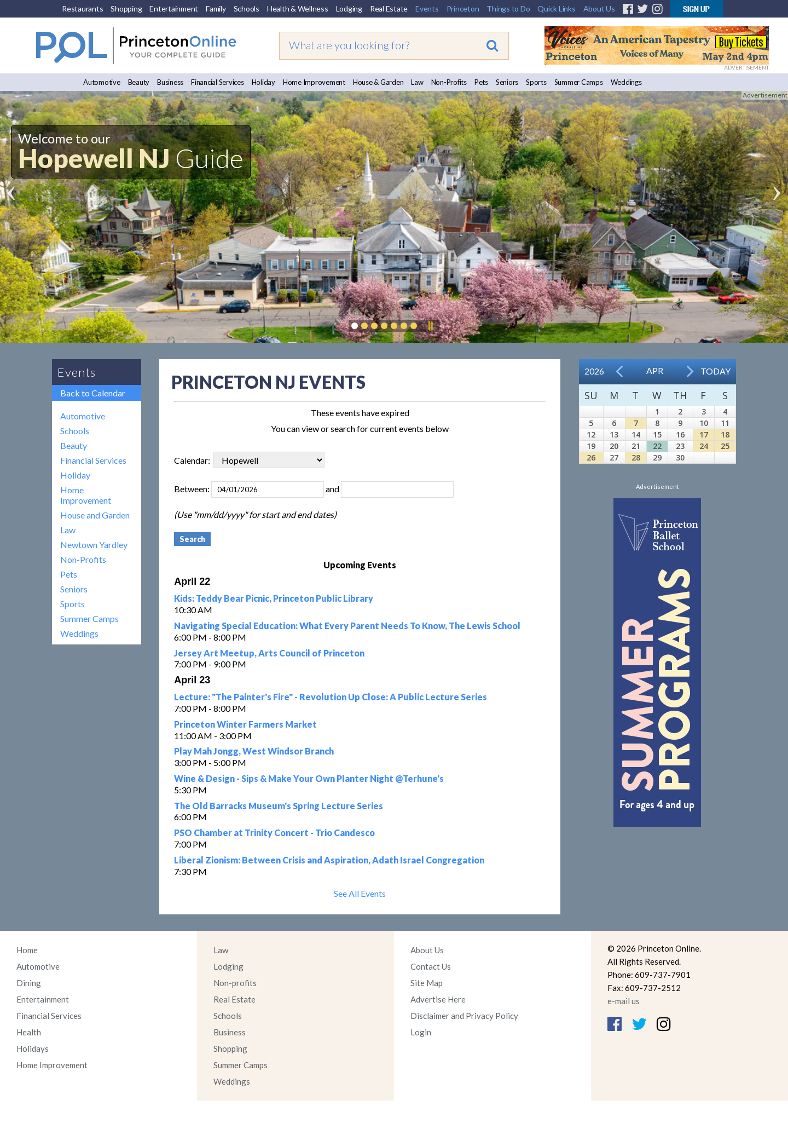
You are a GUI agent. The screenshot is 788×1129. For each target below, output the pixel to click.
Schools (246, 8)
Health (28, 1032)
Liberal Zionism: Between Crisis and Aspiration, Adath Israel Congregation (329, 860)
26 (591, 457)
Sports (536, 82)
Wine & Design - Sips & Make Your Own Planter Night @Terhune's (309, 778)
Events (427, 8)
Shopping (126, 8)
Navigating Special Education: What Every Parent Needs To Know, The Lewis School (347, 625)
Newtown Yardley (94, 544)
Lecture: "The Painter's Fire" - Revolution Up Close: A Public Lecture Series (330, 697)
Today (715, 371)
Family (216, 8)
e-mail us (623, 1001)
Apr (654, 370)
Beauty (139, 82)
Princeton (463, 8)
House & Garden (378, 82)
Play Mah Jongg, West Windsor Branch (254, 751)
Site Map (426, 983)
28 (635, 457)
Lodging (349, 8)
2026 (594, 371)
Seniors (507, 82)
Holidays (32, 1048)
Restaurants (82, 8)
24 (703, 446)
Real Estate (389, 8)
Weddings (626, 82)
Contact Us (430, 966)
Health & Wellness (297, 8)
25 (725, 446)
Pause (430, 326)
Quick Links (556, 8)
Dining (28, 983)
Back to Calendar (92, 393)
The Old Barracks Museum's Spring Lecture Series (278, 805)
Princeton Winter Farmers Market (245, 724)
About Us (599, 8)
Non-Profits (449, 82)
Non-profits (235, 983)
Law (417, 82)
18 (725, 434)
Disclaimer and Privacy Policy (464, 1016)
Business (170, 82)
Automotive (101, 82)
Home (27, 950)
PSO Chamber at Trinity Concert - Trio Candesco (274, 832)
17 (703, 434)
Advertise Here (438, 999)
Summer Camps (578, 82)
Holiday (263, 82)
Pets (481, 82)
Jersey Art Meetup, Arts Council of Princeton (269, 653)
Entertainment (173, 8)
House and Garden (95, 515)
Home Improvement (314, 82)
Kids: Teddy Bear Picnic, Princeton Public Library (273, 598)
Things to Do (508, 8)
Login (420, 1032)
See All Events (360, 893)
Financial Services (217, 82)
